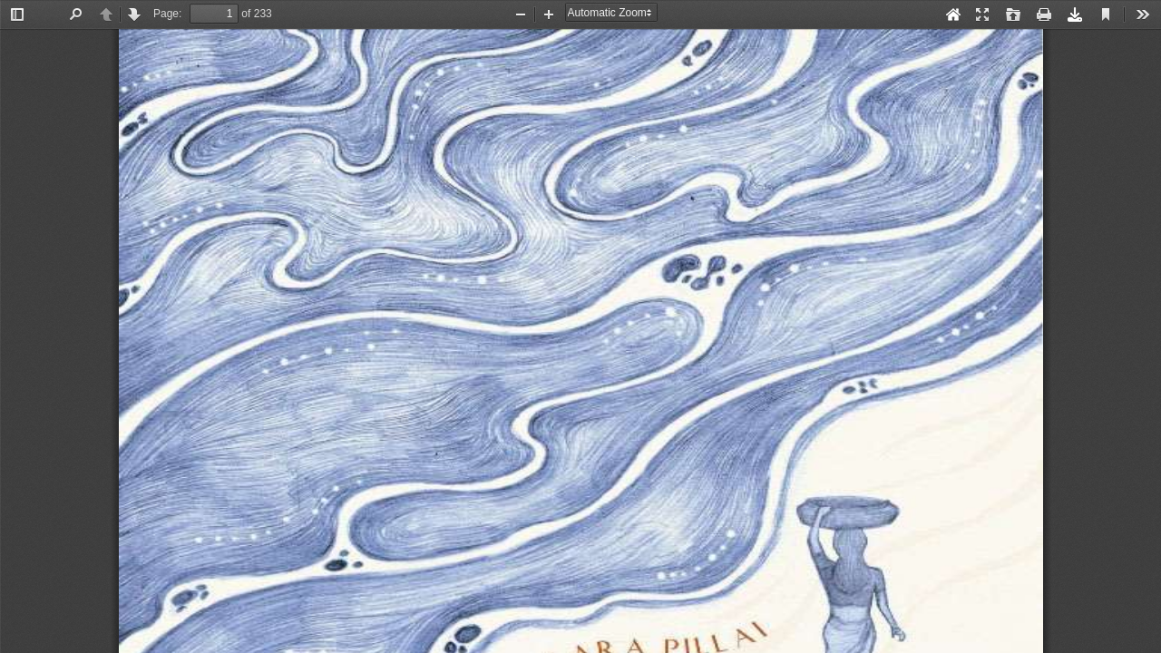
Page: (167, 13)
